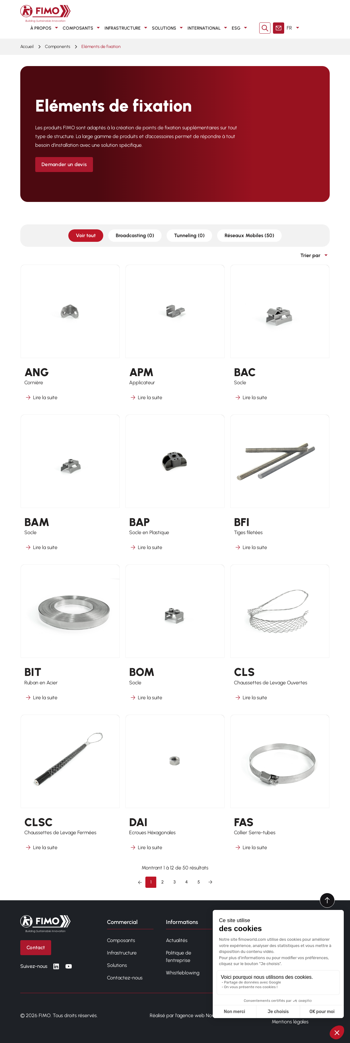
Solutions (168, 28)
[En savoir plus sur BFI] (280, 486)
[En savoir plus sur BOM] (175, 636)
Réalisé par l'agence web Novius (185, 1015)
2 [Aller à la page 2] (162, 882)
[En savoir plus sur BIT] (70, 636)
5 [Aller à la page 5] (198, 882)
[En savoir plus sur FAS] (280, 786)
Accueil (27, 46)
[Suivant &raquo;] (210, 882)
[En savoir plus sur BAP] (175, 486)
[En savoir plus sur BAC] (280, 336)
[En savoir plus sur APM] (175, 336)
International (208, 28)
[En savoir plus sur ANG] (70, 336)
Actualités (176, 940)
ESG (240, 28)
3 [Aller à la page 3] (174, 882)
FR (294, 28)
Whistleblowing (182, 973)
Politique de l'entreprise (178, 956)
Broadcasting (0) (135, 235)
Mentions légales (290, 1022)
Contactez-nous (125, 978)
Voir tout (86, 235)
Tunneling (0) (189, 235)
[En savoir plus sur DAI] (175, 786)
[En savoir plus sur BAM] (70, 486)
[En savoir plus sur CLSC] (70, 786)
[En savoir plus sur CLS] (280, 636)
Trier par (315, 255)
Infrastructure (127, 28)
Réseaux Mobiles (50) (249, 235)
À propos (45, 28)
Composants (82, 28)
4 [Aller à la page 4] (186, 882)
